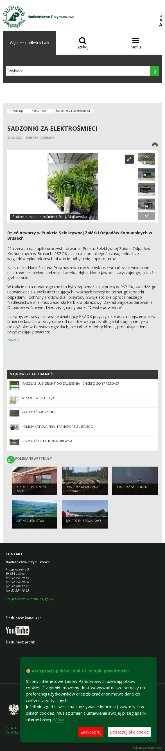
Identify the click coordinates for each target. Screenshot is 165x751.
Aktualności (39, 111)
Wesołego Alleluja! (38, 398)
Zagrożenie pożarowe (83, 521)
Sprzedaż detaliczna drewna (46, 441)
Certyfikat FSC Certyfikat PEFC (17, 730)
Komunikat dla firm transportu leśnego (57, 426)
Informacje (16, 111)
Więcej (59, 719)
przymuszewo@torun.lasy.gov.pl (30, 599)
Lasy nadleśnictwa (29, 521)
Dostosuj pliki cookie (129, 732)
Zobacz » (13, 340)
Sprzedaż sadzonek (38, 412)
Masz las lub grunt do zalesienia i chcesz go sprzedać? (70, 383)
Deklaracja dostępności (147, 747)
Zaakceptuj (90, 732)
